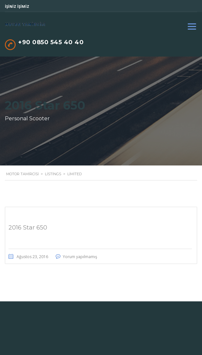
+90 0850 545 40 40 (51, 42)
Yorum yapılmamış (80, 256)
